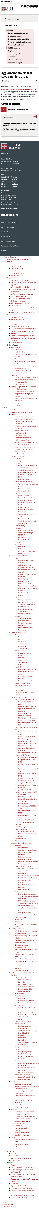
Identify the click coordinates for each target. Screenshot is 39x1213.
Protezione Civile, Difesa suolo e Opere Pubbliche (24, 976)
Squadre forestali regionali (27, 1080)
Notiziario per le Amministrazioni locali (25, 362)
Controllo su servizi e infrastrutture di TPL (26, 965)
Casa (16, 689)
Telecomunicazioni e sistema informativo (27, 1046)
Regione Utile (11, 315)
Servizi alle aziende (21, 436)
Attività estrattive (14, 48)
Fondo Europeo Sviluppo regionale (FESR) (26, 730)
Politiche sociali (20, 652)
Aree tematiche (12, 410)
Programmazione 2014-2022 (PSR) (28, 776)
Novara (14, 179)
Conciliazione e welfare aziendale (26, 917)
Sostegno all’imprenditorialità (28, 906)
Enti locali (18, 350)
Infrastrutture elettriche (26, 1003)
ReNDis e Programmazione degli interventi (27, 1018)
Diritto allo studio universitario (28, 864)
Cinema (20, 596)
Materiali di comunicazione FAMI (27, 837)
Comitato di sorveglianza (26, 722)
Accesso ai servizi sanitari (23, 1087)
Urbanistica (22, 547)
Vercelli (14, 186)
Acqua (20, 461)
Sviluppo (9, 30)
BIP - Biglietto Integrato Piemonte (26, 933)
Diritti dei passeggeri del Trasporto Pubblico (26, 939)
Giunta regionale (16, 266)
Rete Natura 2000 (24, 489)
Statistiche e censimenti (22, 440)
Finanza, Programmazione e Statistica (23, 387)
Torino (14, 182)
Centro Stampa (20, 385)
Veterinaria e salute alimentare (25, 1099)
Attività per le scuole (25, 861)
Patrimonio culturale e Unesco (28, 587)
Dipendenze (19, 1106)
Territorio (18, 545)
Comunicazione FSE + (25, 715)
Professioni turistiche (25, 624)
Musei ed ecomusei (24, 585)
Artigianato (11, 51)
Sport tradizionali (24, 608)
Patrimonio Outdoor (24, 540)
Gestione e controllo (24, 717)
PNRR (16, 843)
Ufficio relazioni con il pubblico (21, 322)
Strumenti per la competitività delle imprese (28, 900)
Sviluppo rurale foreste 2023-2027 (28, 516)
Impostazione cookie (9, 208)
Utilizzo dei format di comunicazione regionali (23, 339)
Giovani (20, 640)
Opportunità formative (25, 871)
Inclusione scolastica (25, 866)
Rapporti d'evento (24, 982)
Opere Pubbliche (20, 998)
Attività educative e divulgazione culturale (25, 567)
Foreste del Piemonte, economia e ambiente (25, 500)
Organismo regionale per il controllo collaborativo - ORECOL (23, 290)
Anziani (20, 661)
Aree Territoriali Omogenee (20, 1201)
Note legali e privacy (7, 227)
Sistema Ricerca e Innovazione (18, 33)
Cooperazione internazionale (24, 694)
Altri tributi (18, 1152)
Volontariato (22, 1040)
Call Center (14, 324)
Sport (16, 599)
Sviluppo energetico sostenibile (18, 39)
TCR (16, 1150)
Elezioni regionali (20, 352)
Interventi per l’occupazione (27, 896)
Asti (2, 182)
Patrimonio (14, 375)
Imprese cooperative (15, 54)
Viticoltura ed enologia (22, 445)
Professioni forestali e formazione (25, 511)
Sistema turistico (23, 622)
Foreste (17, 494)
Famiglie (21, 659)
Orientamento (19, 922)
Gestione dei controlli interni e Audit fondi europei (24, 309)
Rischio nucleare (23, 480)
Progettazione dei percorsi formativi (27, 888)
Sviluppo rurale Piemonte (23, 757)
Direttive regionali (24, 892)
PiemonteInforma (9, 1208)
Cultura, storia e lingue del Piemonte (27, 576)
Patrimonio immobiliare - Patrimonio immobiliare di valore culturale (27, 379)
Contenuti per (11, 1154)
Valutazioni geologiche (25, 1057)
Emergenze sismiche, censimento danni (25, 993)
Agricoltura (14, 415)
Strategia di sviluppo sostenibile (21, 413)
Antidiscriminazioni (24, 645)
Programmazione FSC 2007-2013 (27, 818)
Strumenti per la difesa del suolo (27, 1011)
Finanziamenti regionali (26, 1005)
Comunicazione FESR (25, 747)
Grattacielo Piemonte (18, 301)
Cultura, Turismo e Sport (19, 557)
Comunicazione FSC (24, 798)
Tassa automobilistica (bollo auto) (26, 1143)
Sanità (13, 1085)
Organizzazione (12, 278)
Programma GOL (20, 924)
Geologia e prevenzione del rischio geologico (26, 1051)
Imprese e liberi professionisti (21, 1161)
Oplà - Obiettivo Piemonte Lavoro (22, 1191)
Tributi (13, 1140)
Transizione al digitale (15, 63)
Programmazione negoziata (24, 394)
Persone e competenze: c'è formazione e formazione (24, 1183)
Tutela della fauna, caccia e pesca (26, 443)
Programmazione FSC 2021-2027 (27, 809)
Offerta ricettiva (23, 626)
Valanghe (21, 1061)
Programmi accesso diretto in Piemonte (28, 788)
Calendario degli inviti (25, 740)
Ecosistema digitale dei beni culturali (27, 572)
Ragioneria (18, 401)
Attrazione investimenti (16, 45)
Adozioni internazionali (22, 685)
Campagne (14, 1187)
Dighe (20, 1022)
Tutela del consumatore (26, 650)
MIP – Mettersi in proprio (26, 903)
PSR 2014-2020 (23, 519)
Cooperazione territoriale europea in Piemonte (26, 783)
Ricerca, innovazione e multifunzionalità (22, 432)
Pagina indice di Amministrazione (18, 259)
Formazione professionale (23, 868)
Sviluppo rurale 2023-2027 (24, 450)
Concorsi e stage (16, 306)
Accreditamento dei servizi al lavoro (27, 911)
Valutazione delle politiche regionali (26, 399)
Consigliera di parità (24, 915)
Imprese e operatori (24, 508)
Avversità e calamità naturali (24, 419)
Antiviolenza (22, 643)
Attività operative (24, 1082)
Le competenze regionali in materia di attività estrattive (19, 88)
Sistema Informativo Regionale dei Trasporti (26, 969)
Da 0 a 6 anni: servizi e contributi (25, 855)
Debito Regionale (20, 389)
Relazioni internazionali (18, 296)
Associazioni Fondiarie (25, 531)
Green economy (20, 526)
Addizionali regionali (21, 1147)
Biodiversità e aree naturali (24, 482)
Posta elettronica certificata (10, 246)
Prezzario (21, 1001)
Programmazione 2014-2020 (28, 754)
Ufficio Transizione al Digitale (20, 287)
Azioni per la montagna (26, 533)
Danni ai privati (23, 985)
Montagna (18, 529)
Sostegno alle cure (21, 1092)
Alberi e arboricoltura (25, 496)
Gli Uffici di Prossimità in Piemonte (22, 1171)
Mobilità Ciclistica (20, 936)
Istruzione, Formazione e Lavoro (21, 845)
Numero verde (6, 193)
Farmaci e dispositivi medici (24, 1094)
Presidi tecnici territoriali (23, 1078)
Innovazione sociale (24, 654)
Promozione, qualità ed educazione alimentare (26, 427)
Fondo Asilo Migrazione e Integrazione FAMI (23, 830)
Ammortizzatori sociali (25, 908)
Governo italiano (6, 1)
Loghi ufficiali (5, 236)
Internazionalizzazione (15, 60)
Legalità (17, 696)
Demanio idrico (20, 996)
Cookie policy (5, 232)
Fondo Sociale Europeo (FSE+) (24, 701)
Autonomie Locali (16, 347)
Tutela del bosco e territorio (27, 522)
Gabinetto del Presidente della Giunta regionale (23, 283)
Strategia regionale (24, 601)
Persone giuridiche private (23, 687)
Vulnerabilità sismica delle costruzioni (27, 1072)
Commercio (11, 57)
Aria (19, 464)
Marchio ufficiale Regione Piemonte (23, 336)
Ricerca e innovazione (22, 1110)
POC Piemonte (23, 805)
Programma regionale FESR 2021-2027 (27, 734)
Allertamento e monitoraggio (27, 1033)
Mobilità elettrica (20, 950)
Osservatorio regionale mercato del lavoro (26, 927)
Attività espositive (24, 582)
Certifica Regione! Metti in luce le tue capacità (23, 1195)
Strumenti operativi (21, 1108)
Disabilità (18, 668)
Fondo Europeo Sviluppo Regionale (19, 42)
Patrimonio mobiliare (22, 382)
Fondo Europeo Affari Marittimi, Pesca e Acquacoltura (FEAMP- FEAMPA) (25, 824)
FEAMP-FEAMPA (20, 454)
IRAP (16, 1145)
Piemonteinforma (17, 275)
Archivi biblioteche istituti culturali (26, 562)
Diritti (16, 636)
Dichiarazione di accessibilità (10, 222)
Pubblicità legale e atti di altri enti (22, 331)
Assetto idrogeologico (25, 1015)
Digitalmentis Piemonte (19, 1189)
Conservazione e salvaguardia (28, 485)
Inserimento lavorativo (25, 682)
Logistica (21, 1038)
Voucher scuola (23, 850)
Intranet (3, 251)
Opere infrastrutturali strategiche (26, 961)
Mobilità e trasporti (17, 931)
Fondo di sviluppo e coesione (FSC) (26, 794)
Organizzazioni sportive (26, 603)
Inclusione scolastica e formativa (25, 679)
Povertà (21, 657)
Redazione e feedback (8, 241)
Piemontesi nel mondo (25, 580)
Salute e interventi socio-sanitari (26, 674)
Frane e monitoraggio (25, 1059)
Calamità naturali (20, 980)
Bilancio (17, 396)
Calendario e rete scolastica (27, 852)
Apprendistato (23, 873)
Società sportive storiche (26, 605)
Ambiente (18, 459)
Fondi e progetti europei (19, 699)
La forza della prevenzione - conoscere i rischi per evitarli (24, 1179)
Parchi (20, 487)
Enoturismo (22, 631)
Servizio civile (19, 692)
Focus (13, 1168)
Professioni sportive (25, 615)
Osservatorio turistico (25, 629)
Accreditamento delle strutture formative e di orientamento (28, 879)
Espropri (17, 357)
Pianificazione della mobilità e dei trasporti (26, 953)
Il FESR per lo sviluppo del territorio (22, 1198)
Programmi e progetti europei (24, 780)
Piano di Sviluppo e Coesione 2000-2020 (27, 802)
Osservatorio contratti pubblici (21, 326)
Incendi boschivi (23, 1036)
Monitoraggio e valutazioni (27, 719)
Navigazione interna (21, 947)
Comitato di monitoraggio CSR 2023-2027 (28, 767)
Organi (9, 261)
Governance (22, 796)
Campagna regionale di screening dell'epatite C (22, 1174)
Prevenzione (19, 1096)
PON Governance (20, 840)
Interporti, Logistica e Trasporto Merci (25, 958)
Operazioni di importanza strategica (26, 711)
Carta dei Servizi (16, 343)
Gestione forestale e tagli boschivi (26, 504)
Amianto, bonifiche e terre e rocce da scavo (27, 467)
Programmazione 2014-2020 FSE (28, 725)
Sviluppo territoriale (14, 36)
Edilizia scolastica (20, 919)
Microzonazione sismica (26, 1075)
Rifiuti (20, 478)
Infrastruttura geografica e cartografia (27, 553)
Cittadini (13, 1157)
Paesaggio (18, 543)
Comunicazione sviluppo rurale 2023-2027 (28, 772)
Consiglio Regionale (17, 268)
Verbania (15, 184)
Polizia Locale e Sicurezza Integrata (26, 354)
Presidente (14, 264)
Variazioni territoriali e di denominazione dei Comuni (23, 372)
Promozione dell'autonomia (27, 671)
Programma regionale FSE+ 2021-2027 (27, 704)
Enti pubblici (15, 1159)
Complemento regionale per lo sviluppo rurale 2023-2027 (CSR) (28, 761)
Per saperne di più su (19, 125)
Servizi (6, 1203)
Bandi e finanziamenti (18, 319)
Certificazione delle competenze (24, 883)
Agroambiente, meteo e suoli (24, 417)
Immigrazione (22, 647)
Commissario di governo (23, 1024)
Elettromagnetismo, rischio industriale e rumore (27, 474)
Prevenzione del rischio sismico (25, 1064)
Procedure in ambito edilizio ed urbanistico (28, 1067)
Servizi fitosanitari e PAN (23, 438)
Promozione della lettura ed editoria (27, 590)
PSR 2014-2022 (20, 452)
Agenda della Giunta (17, 273)
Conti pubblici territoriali (22, 403)
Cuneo (3, 186)
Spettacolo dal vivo (24, 594)
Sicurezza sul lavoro (21, 1101)
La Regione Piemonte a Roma (20, 299)
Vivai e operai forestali (25, 524)
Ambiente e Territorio (18, 457)
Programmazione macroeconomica (26, 392)
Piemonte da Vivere (10, 1210)
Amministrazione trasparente (20, 303)
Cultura (17, 559)
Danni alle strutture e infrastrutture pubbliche (26, 988)
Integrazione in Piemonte (26, 833)
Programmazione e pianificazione (24, 1030)
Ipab (19, 666)
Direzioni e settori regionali (20, 280)
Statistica (18, 406)
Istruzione (18, 847)
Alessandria (5, 179)
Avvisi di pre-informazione (27, 708)
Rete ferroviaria (20, 945)
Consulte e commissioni (19, 271)
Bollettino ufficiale (17, 317)
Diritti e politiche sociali (18, 633)
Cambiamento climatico (22, 492)
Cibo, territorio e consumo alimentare (23, 423)
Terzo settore (22, 664)
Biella (3, 184)
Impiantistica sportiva (25, 610)
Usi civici (17, 359)
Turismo (17, 617)
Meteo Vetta (22, 538)
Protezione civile (20, 1026)
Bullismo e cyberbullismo (26, 859)
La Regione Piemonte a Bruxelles (22, 294)
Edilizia (20, 550)
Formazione (22, 1043)
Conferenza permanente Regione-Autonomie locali (26, 367)
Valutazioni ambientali (25, 471)
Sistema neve (22, 612)
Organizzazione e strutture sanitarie (27, 1089)
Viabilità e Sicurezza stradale (24, 943)
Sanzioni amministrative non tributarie (23, 329)
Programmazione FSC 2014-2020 (27, 813)
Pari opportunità (23, 638)
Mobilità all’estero (24, 875)
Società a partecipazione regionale (22, 313)
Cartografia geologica (25, 1054)
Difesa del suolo (20, 1008)
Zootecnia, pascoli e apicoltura (25, 447)
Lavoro (17, 894)
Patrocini (14, 333)
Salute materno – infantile (23, 1103)
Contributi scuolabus (21, 973)
